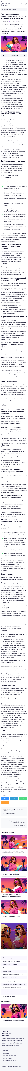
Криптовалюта (7, 971)
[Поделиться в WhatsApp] (23, 798)
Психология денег (7, 1058)
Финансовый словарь (9, 996)
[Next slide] (24, 947)
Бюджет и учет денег (9, 958)
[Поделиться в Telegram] (14, 798)
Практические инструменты (11, 981)
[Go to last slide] (3, 1014)
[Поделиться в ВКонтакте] (5, 798)
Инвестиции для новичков (10, 964)
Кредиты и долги (7, 968)
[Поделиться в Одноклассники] (5, 802)
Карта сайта (6, 1053)
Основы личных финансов (10, 977)
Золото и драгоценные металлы (12, 961)
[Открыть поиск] (21, 4)
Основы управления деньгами (5, 4)
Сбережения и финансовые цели (12, 987)
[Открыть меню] (26, 4)
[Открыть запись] (14, 845)
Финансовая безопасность (9, 1055)
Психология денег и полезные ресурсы (14, 984)
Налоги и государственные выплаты (13, 974)
